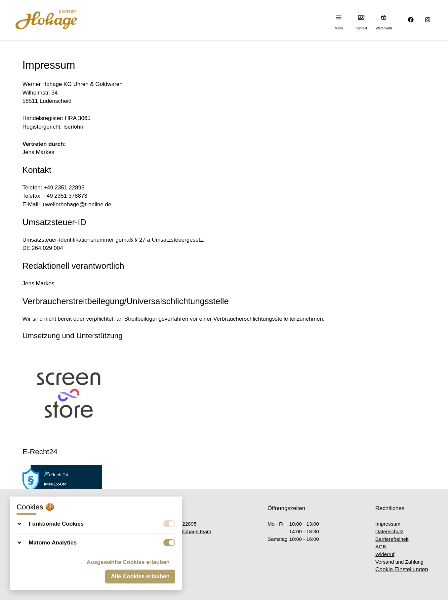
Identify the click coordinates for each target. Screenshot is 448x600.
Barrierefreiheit (391, 539)
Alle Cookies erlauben (140, 576)
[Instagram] (428, 20)
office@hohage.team (184, 531)
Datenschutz (389, 531)
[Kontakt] (361, 17)
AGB (380, 546)
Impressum (387, 524)
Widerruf (384, 554)
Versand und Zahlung (399, 562)
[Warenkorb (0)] (384, 17)
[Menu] (339, 17)
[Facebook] (411, 20)
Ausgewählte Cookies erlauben (128, 562)
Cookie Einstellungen (401, 569)
